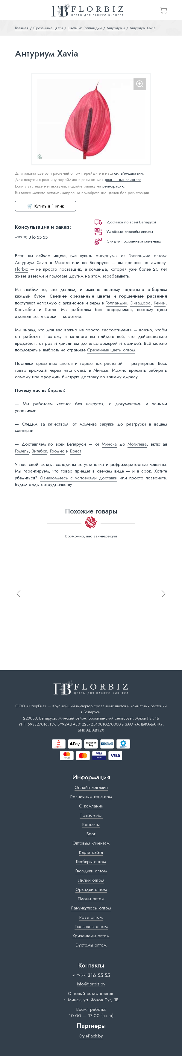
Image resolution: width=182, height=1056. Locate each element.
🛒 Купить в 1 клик (45, 206)
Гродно (57, 451)
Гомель (22, 451)
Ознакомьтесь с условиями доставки (78, 478)
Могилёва (137, 444)
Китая (50, 309)
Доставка (115, 222)
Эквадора (140, 303)
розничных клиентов (123, 179)
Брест (75, 451)
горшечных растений (101, 363)
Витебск (39, 451)
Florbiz (21, 269)
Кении (160, 303)
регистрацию (113, 186)
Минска (109, 444)
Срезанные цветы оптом (111, 350)
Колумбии (25, 309)
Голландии (116, 303)
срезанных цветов (54, 363)
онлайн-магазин (128, 173)
